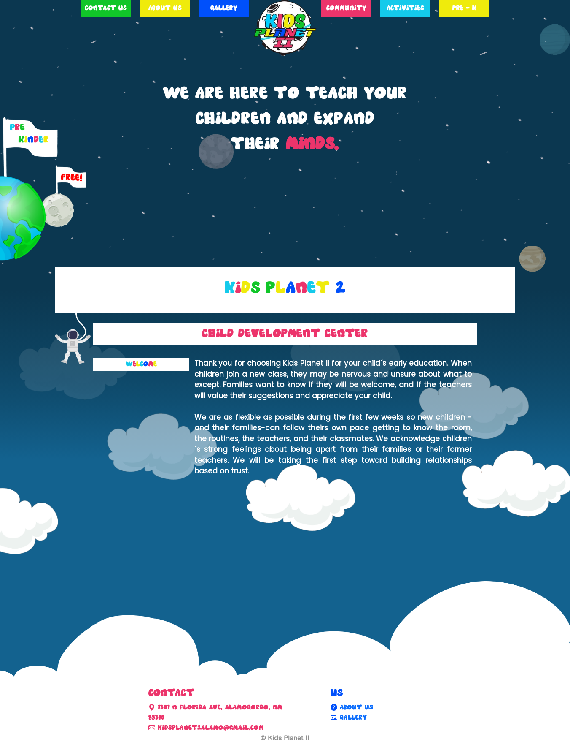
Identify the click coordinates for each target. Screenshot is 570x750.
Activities (405, 8)
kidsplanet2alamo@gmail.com (209, 728)
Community (346, 8)
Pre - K (464, 8)
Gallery (223, 8)
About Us (165, 8)
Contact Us (106, 8)
